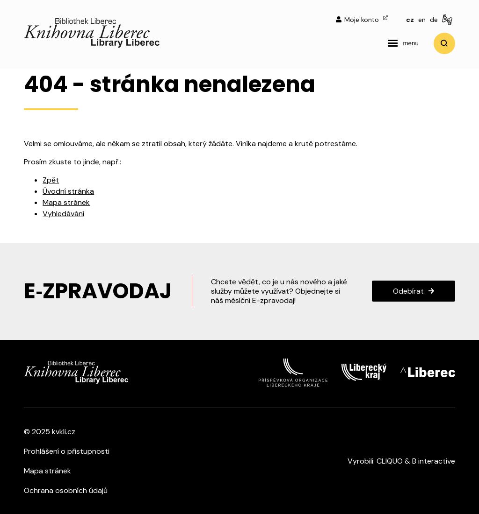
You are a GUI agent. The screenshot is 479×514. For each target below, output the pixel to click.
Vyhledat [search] (444, 43)
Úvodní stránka (68, 191)
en (422, 19)
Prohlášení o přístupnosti (66, 451)
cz (410, 19)
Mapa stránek (66, 202)
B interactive (433, 461)
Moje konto (361, 19)
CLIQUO (390, 461)
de (434, 19)
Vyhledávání (63, 213)
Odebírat (408, 291)
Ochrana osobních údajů (66, 490)
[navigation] (403, 43)
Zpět (51, 180)
